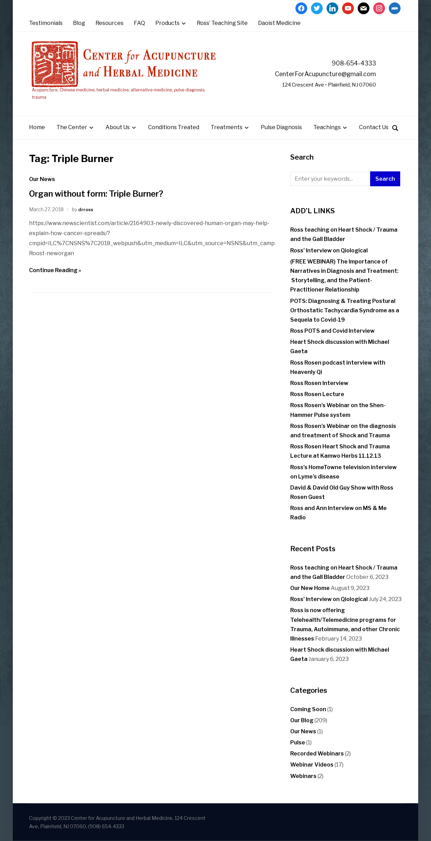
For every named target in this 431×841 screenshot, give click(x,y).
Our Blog (301, 720)
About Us (118, 127)
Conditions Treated (173, 127)
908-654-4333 (350, 63)
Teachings (327, 127)
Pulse (297, 742)
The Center (71, 127)
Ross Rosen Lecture (317, 394)
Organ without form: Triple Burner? (103, 193)
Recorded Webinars (317, 754)
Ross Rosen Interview (319, 383)
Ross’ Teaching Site (222, 23)
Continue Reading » (55, 270)
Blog (79, 23)
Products (167, 23)
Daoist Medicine (279, 23)
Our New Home (310, 588)
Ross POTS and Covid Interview (332, 331)
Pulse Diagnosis (281, 127)
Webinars (303, 776)
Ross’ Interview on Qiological (329, 250)
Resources (109, 23)
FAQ (139, 23)
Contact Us (373, 127)
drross (86, 209)
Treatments (226, 127)
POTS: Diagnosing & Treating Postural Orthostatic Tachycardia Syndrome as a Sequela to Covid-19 (344, 310)
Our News (42, 179)
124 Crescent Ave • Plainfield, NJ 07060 (321, 85)
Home (37, 127)
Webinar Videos (311, 765)
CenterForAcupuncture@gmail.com (314, 73)
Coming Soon (308, 709)
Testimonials (46, 23)
